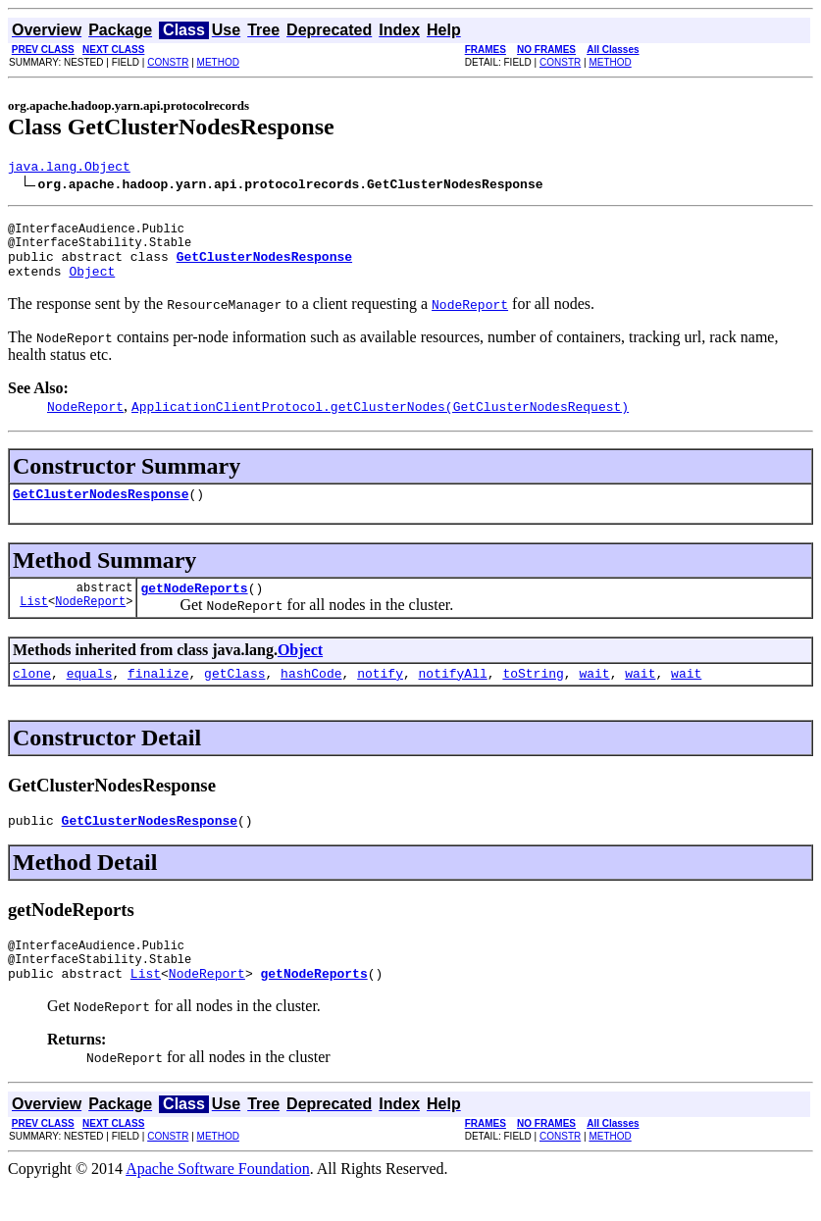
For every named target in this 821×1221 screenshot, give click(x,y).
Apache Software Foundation (218, 1204)
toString (532, 696)
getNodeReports (193, 608)
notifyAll (453, 696)
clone (32, 696)
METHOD (218, 62)
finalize (158, 696)
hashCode (311, 696)
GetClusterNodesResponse (100, 511)
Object (92, 285)
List (34, 624)
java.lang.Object (69, 169)
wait (594, 696)
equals (90, 696)
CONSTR (167, 62)
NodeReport (90, 624)
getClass (234, 696)
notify (380, 696)
